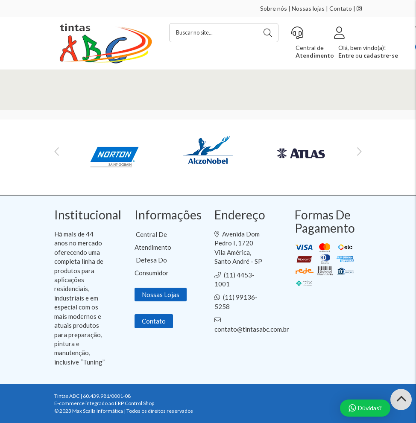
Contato (340, 8)
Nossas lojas (308, 8)
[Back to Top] (401, 399)
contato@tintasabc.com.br (251, 329)
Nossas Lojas (160, 294)
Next (359, 151)
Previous (56, 151)
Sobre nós (273, 8)
